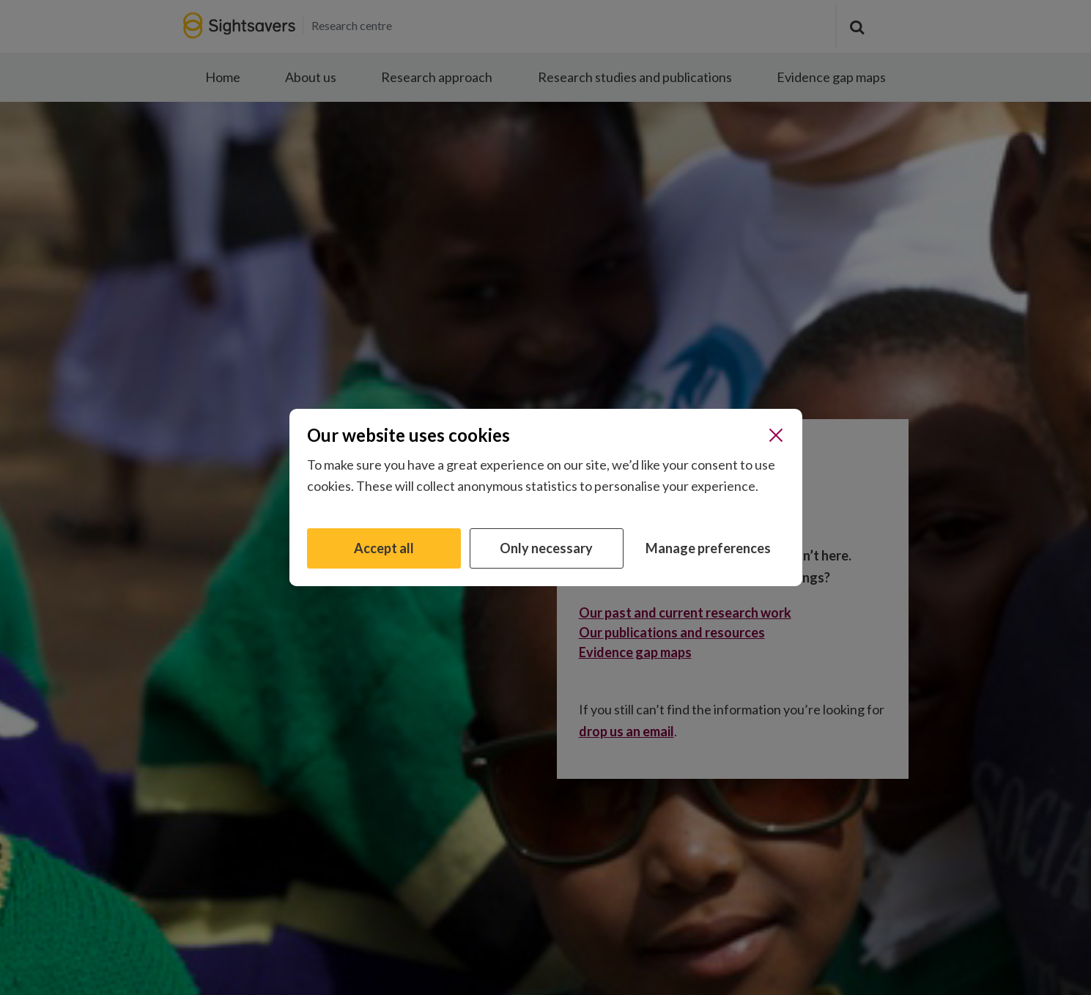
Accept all (384, 548)
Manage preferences (708, 548)
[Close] (776, 435)
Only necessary (546, 548)
